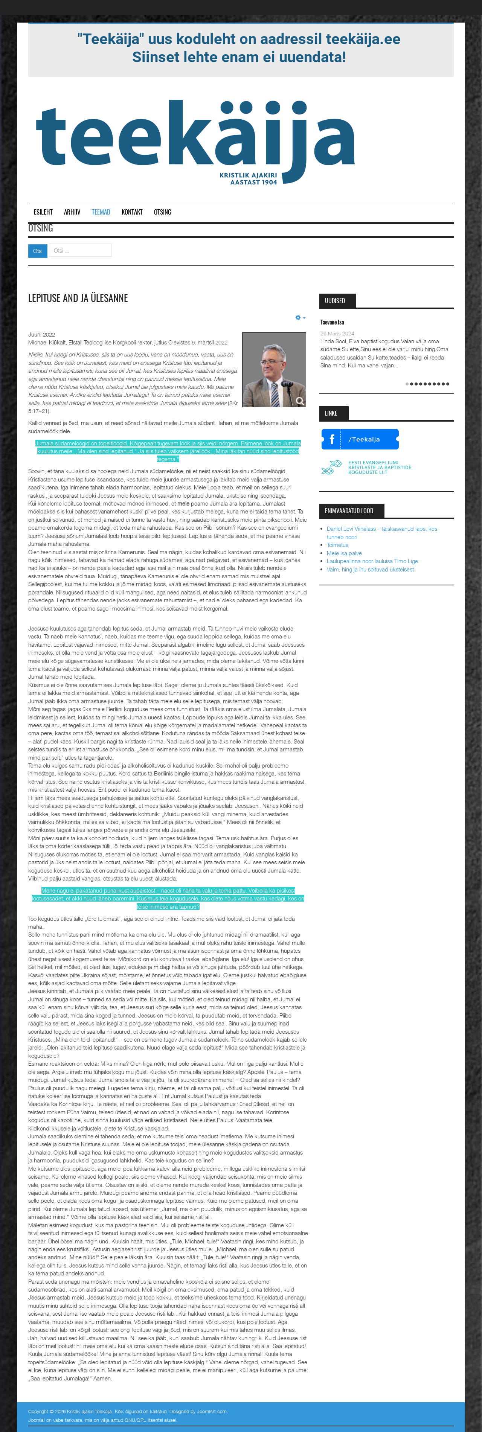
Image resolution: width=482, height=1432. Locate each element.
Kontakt (132, 212)
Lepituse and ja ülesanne (78, 299)
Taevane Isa (332, 323)
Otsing (162, 212)
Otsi (38, 250)
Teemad (101, 212)
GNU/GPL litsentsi (144, 1420)
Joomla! (36, 1420)
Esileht (43, 212)
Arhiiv (72, 212)
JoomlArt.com (212, 1411)
